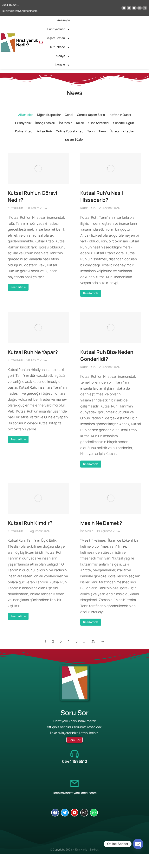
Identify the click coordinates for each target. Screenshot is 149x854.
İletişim (62, 65)
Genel (69, 115)
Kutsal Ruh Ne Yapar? (33, 352)
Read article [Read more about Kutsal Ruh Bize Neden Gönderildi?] (90, 464)
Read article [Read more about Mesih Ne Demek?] (90, 622)
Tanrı (91, 131)
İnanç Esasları (45, 123)
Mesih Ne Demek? (101, 523)
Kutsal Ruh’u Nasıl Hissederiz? (101, 197)
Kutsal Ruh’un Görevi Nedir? (32, 197)
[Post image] (38, 168)
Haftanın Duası (120, 115)
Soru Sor (74, 740)
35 (93, 641)
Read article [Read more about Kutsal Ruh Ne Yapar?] (18, 439)
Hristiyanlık (23, 123)
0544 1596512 (74, 761)
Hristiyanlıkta (58, 29)
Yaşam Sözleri (58, 38)
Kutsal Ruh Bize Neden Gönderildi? (107, 356)
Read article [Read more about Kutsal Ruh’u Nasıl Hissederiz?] (90, 293)
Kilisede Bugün (123, 123)
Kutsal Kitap (24, 131)
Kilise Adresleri (98, 123)
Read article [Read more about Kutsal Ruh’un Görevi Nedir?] (18, 287)
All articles (25, 115)
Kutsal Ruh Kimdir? (30, 523)
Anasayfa (63, 20)
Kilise (80, 123)
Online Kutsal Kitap (69, 131)
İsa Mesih (65, 123)
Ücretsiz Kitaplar (122, 131)
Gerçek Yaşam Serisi (91, 115)
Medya (63, 56)
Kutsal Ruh (44, 131)
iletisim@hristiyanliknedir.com (75, 793)
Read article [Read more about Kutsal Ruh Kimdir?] (18, 616)
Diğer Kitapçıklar (49, 115)
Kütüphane (60, 47)
